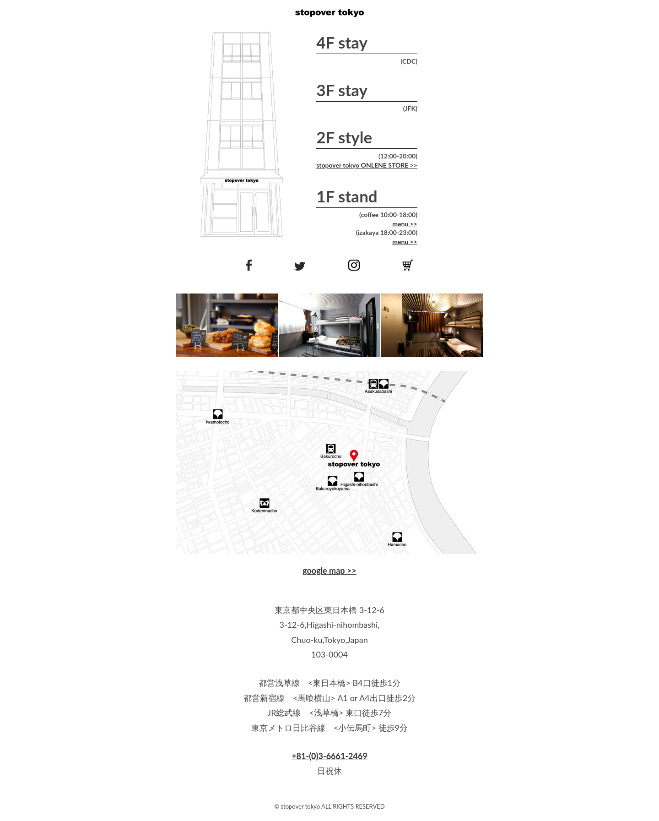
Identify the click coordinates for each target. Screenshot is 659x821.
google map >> (329, 570)
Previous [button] (187, 325)
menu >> (404, 224)
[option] (227, 325)
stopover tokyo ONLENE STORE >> (366, 165)
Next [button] (469, 325)
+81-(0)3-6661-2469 (329, 756)
